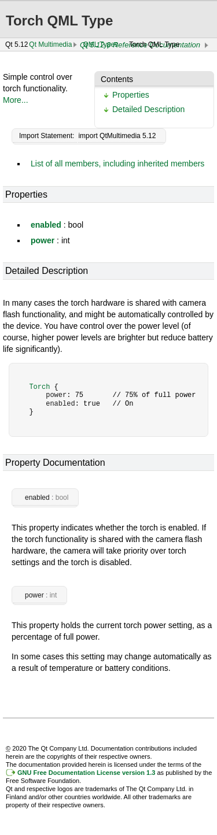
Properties (130, 94)
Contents (117, 79)
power (42, 240)
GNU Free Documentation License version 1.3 (86, 772)
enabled (46, 224)
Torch (39, 387)
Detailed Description (148, 109)
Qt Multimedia (50, 44)
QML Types (100, 44)
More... (15, 100)
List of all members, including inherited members (117, 163)
